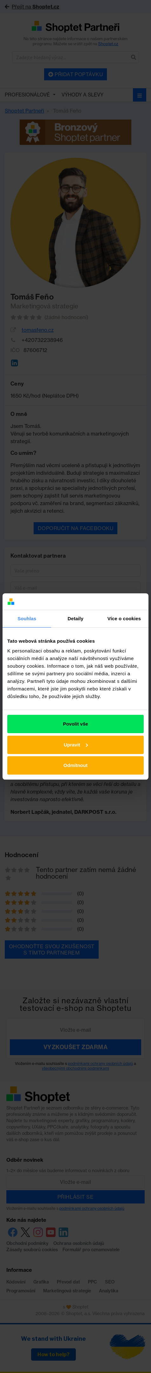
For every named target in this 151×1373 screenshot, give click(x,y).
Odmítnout (75, 765)
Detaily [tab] (75, 618)
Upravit (76, 744)
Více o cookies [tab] (124, 618)
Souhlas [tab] (26, 618)
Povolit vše (75, 724)
